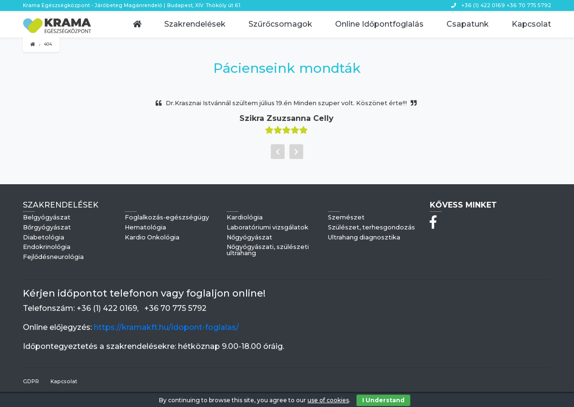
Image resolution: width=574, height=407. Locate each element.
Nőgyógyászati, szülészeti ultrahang (268, 250)
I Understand (383, 400)
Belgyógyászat (46, 218)
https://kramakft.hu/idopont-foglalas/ (166, 327)
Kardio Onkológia (152, 238)
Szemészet (346, 218)
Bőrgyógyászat (47, 228)
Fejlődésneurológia (53, 257)
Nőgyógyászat (249, 238)
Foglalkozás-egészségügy (167, 218)
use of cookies (328, 400)
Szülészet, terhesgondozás (371, 228)
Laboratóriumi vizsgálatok (267, 228)
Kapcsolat (63, 381)
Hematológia (145, 228)
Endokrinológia (46, 247)
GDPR (31, 381)
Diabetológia (43, 238)
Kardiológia (245, 218)
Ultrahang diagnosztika (364, 238)
